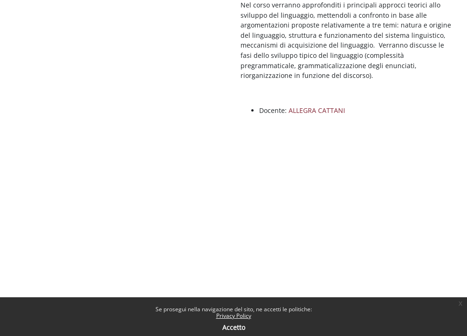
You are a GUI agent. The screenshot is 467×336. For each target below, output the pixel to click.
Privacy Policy (233, 316)
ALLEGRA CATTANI (317, 110)
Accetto (233, 327)
